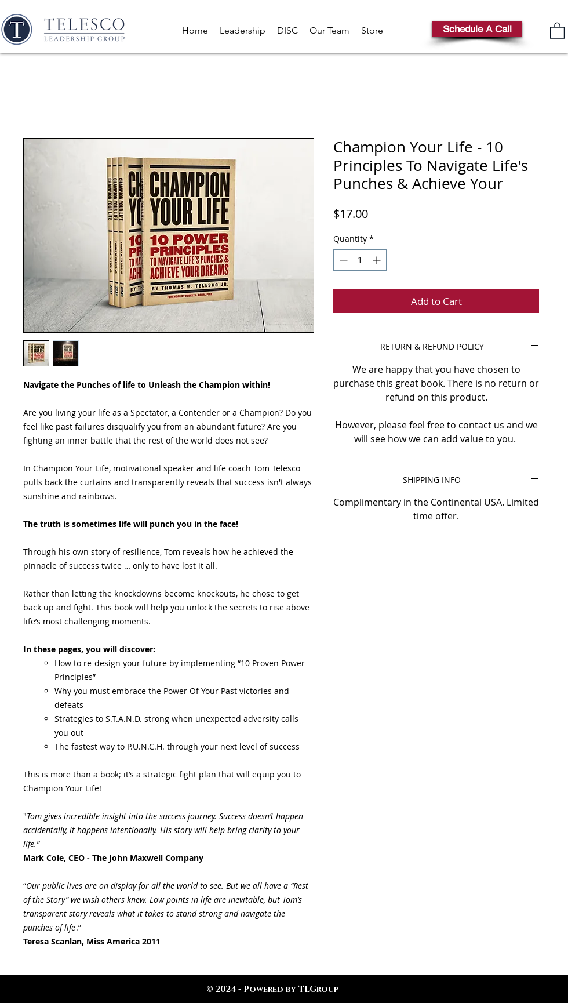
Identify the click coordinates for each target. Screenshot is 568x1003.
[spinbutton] (359, 260)
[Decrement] (342, 260)
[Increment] (377, 260)
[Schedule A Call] (477, 29)
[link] (557, 30)
